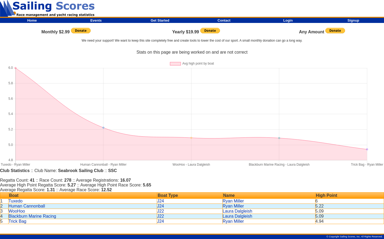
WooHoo (17, 211)
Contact (224, 20)
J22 (160, 211)
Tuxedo (16, 201)
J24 (160, 201)
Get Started (160, 20)
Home (32, 20)
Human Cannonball (27, 206)
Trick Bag (17, 221)
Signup (353, 20)
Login (288, 20)
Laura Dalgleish (237, 211)
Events (96, 20)
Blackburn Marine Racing (32, 216)
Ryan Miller (233, 201)
